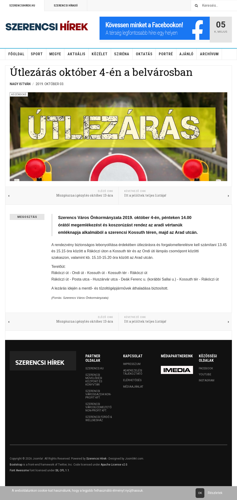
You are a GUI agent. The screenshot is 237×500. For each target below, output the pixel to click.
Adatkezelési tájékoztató (132, 372)
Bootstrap (16, 464)
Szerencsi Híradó (66, 5)
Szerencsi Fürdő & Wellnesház (98, 418)
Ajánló (186, 54)
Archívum (209, 54)
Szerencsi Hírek (96, 458)
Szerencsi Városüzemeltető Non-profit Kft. (98, 407)
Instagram (206, 380)
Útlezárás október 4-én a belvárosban (101, 72)
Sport (37, 54)
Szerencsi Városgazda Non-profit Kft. (98, 394)
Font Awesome (19, 470)
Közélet (100, 54)
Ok (200, 493)
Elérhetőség (132, 380)
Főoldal (16, 54)
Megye (55, 54)
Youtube (205, 374)
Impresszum (131, 364)
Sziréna (121, 54)
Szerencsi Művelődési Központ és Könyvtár (93, 379)
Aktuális (76, 54)
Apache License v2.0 (114, 464)
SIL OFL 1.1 (62, 470)
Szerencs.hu (94, 368)
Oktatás (144, 54)
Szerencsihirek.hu (22, 5)
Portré (166, 54)
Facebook (206, 368)
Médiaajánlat (133, 386)
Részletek (215, 493)
